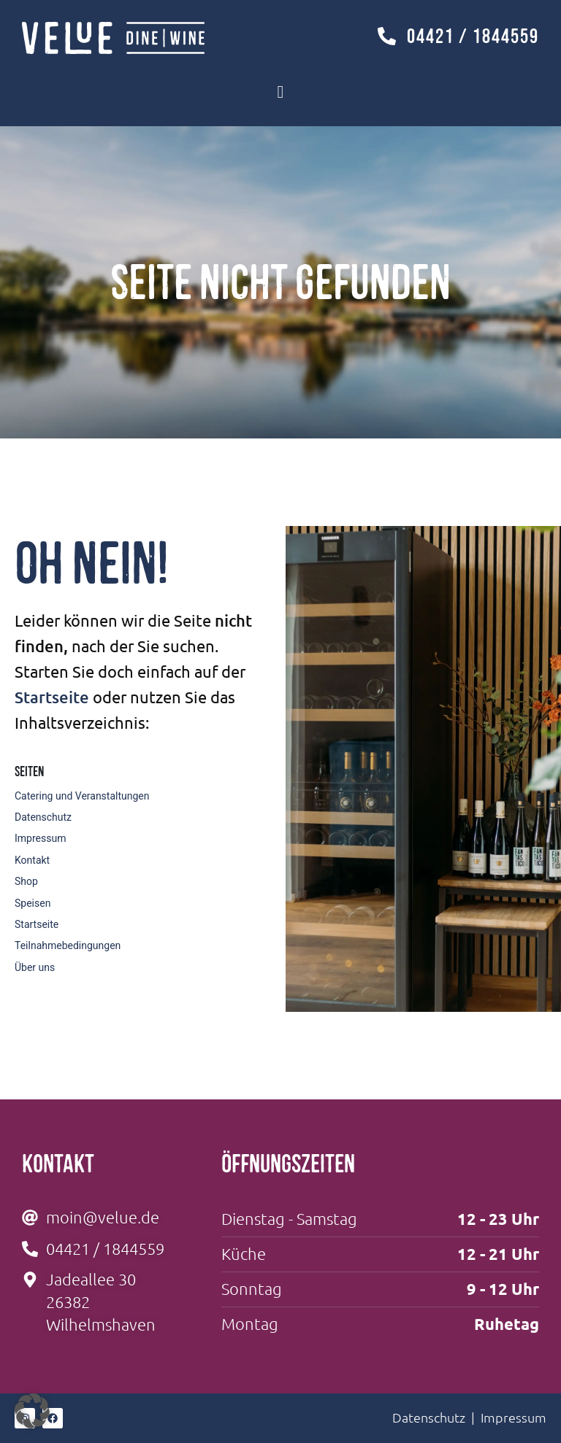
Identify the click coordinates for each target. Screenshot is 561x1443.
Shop (26, 881)
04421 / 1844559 (473, 36)
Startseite (52, 697)
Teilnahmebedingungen (68, 945)
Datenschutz (43, 817)
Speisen (32, 903)
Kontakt (32, 860)
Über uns (35, 967)
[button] (32, 1411)
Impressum (40, 838)
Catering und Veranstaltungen (82, 796)
